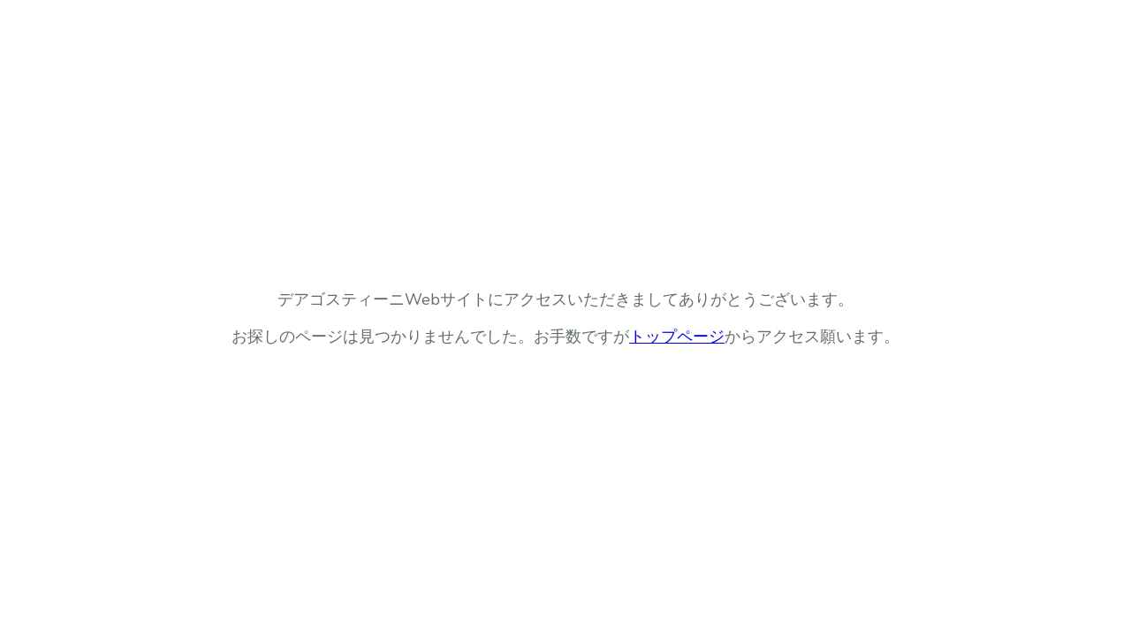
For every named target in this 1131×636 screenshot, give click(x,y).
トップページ (677, 336)
